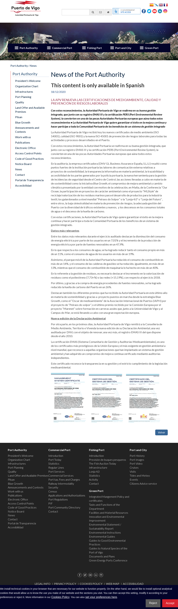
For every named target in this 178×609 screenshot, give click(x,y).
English (161, 4)
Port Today (54, 459)
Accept (170, 603)
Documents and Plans (102, 556)
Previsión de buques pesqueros (107, 459)
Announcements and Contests (27, 129)
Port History (137, 455)
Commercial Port (62, 47)
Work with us (23, 137)
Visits (133, 471)
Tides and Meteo (140, 475)
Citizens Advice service (143, 483)
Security (53, 487)
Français (166, 4)
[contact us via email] (100, 12)
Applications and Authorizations (66, 495)
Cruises (134, 467)
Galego (156, 4)
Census (52, 491)
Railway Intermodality (61, 483)
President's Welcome (28, 80)
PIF (50, 503)
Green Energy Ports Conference (108, 560)
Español (151, 4)
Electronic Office (25, 147)
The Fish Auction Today (102, 463)
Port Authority (29, 47)
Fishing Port (94, 47)
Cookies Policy (91, 583)
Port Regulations (58, 499)
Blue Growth (22, 122)
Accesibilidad (23, 185)
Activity (93, 479)
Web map (112, 583)
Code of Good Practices (29, 158)
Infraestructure (98, 467)
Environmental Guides (102, 536)
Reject (153, 603)
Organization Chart (26, 86)
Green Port (152, 47)
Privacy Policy (65, 583)
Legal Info (42, 583)
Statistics (53, 463)
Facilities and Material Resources (108, 512)
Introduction (55, 455)
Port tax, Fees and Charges (64, 479)
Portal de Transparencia (29, 180)
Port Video (136, 463)
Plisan (18, 117)
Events (134, 479)
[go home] (108, 12)
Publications (22, 142)
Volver (161, 432)
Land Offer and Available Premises (30, 109)
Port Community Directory (64, 507)
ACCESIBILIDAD (133, 583)
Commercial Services (61, 475)
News (33, 65)
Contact (20, 174)
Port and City (123, 47)
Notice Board (23, 163)
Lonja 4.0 (94, 471)
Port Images (137, 459)
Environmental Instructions (105, 532)
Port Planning (23, 96)
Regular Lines (56, 467)
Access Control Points (28, 153)
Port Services (56, 471)
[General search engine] (79, 12)
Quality (19, 102)
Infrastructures (24, 91)
